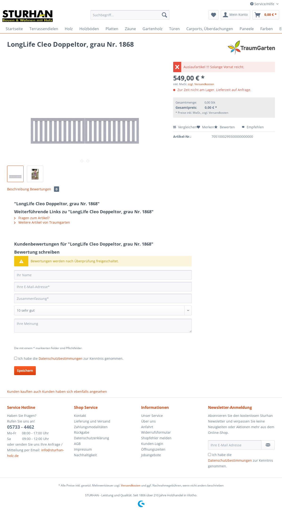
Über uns (148, 421)
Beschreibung (18, 189)
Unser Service (152, 415)
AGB (77, 443)
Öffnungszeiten (153, 449)
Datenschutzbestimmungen (60, 358)
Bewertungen (44, 189)
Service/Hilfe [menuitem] (262, 4)
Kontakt (80, 415)
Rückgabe (81, 432)
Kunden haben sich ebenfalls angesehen (74, 391)
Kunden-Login (152, 443)
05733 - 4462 (20, 427)
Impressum (83, 449)
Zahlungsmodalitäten (91, 427)
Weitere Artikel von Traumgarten (42, 222)
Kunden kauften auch (24, 391)
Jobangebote (151, 455)
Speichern (25, 370)
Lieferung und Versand (92, 421)
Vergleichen (185, 127)
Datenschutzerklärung (91, 438)
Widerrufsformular (156, 432)
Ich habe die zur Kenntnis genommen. (70, 358)
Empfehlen (253, 127)
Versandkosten (130, 485)
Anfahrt (147, 427)
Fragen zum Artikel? (31, 218)
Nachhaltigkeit (85, 455)
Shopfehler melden (156, 438)
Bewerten (225, 127)
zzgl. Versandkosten (201, 84)
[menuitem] (129, 17)
